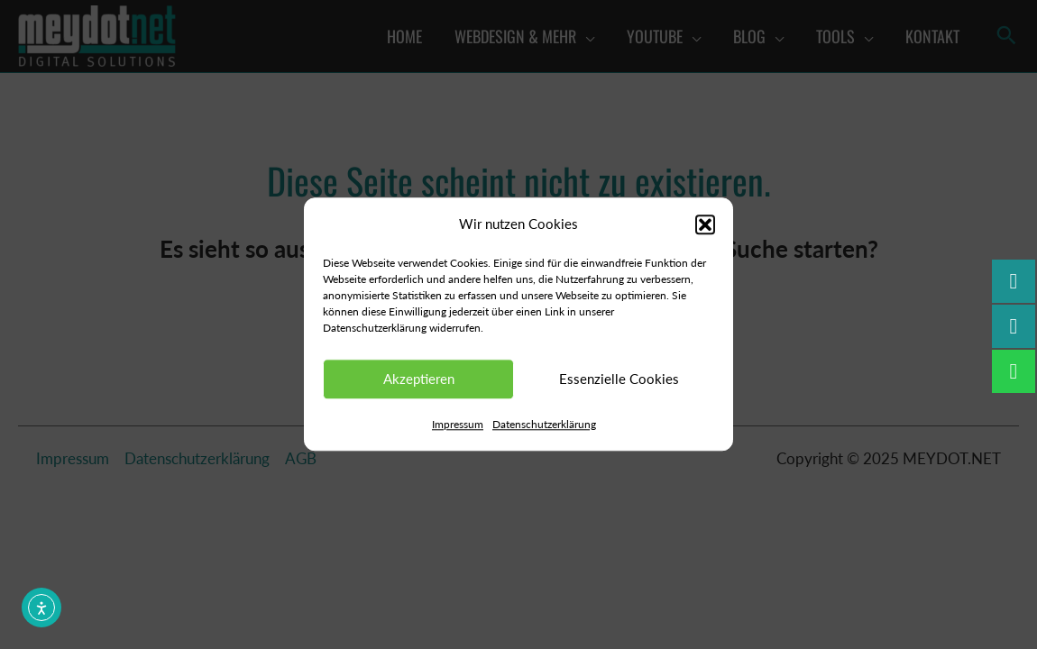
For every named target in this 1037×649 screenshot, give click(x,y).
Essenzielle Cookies (619, 379)
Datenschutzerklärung (544, 424)
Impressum (457, 424)
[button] (705, 224)
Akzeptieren (418, 379)
